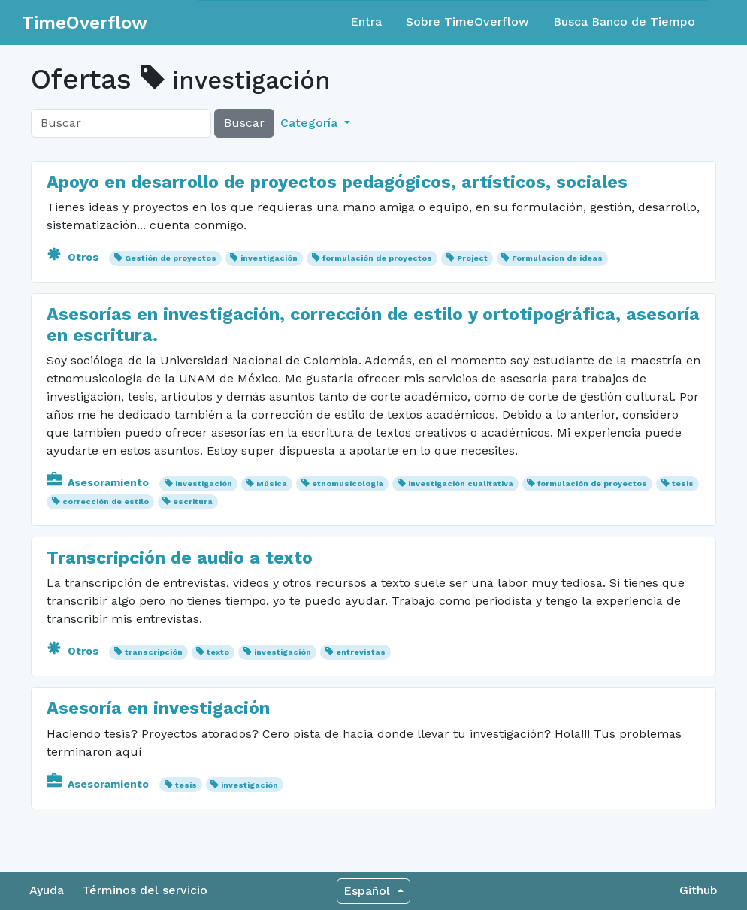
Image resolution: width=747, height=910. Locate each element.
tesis (683, 483)
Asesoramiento (99, 482)
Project (472, 258)
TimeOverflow (84, 22)
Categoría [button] (310, 123)
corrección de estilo (105, 501)
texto (218, 652)
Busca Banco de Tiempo (624, 21)
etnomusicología (347, 483)
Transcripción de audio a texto (180, 557)
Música (271, 483)
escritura (193, 501)
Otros (74, 257)
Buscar (244, 123)
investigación (269, 258)
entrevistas (361, 652)
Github (698, 890)
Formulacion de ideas (557, 258)
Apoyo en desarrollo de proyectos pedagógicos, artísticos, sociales (337, 181)
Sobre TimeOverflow (467, 21)
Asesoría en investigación (158, 707)
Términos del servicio (145, 890)
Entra (366, 21)
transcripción (154, 652)
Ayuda (46, 890)
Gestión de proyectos (170, 258)
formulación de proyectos (377, 258)
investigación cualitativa (460, 483)
